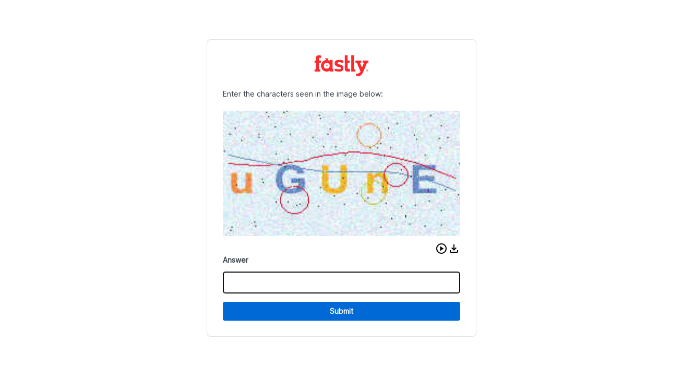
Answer (235, 259)
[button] (441, 248)
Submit (341, 311)
